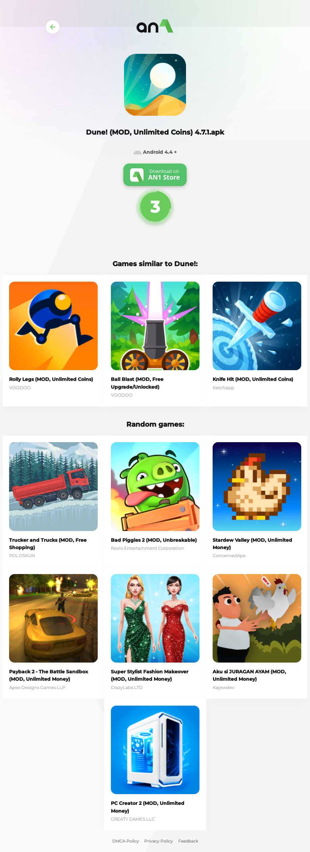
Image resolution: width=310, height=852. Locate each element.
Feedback (188, 841)
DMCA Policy (125, 841)
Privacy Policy (158, 841)
